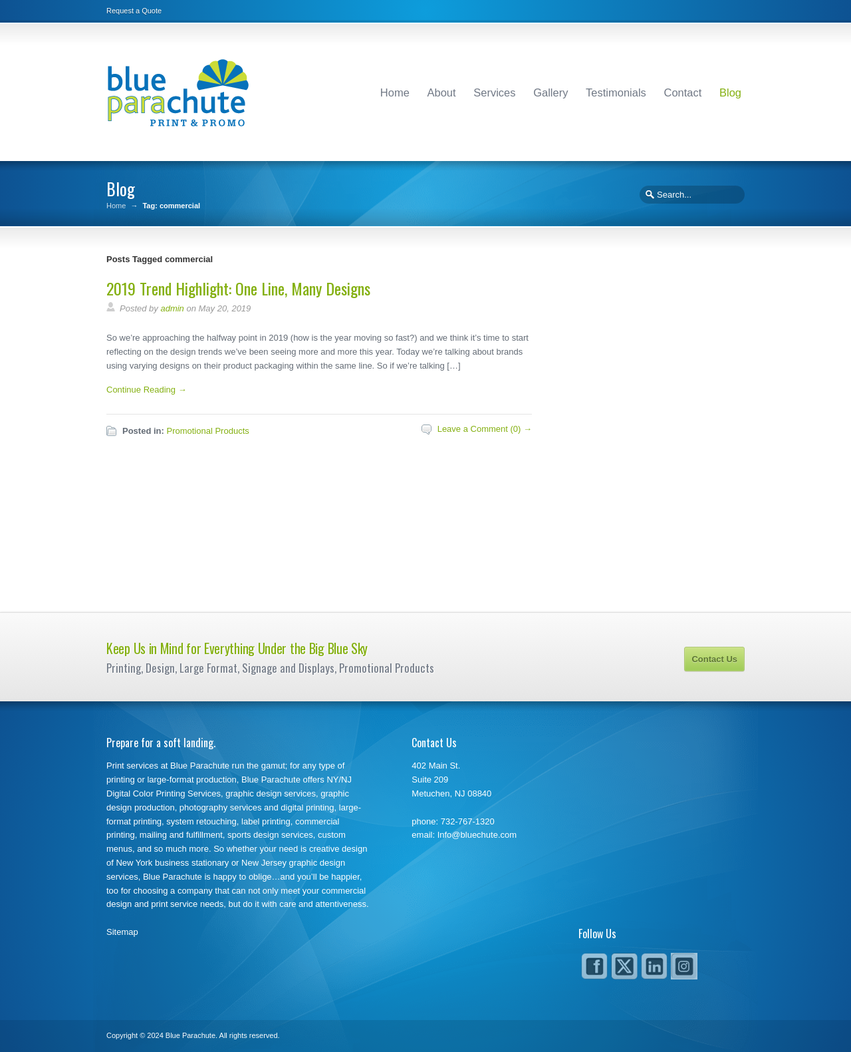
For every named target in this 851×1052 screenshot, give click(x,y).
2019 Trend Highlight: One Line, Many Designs (238, 288)
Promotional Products (207, 431)
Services (494, 92)
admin (171, 308)
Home (395, 92)
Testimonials (616, 92)
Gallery (550, 92)
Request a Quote (134, 11)
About (441, 92)
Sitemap (122, 932)
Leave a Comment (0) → (484, 429)
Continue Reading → (146, 390)
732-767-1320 (468, 821)
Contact (682, 92)
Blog (730, 92)
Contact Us (714, 659)
